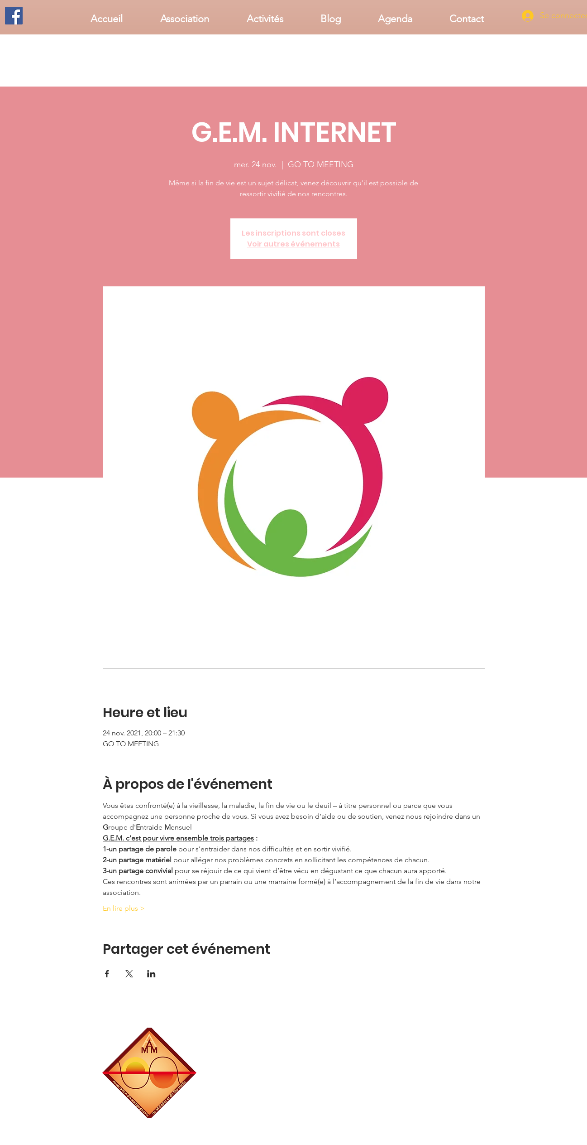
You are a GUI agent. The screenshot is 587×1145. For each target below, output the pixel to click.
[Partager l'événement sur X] (129, 973)
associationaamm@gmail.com (449, 1114)
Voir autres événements (293, 244)
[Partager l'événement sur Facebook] (107, 973)
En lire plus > (124, 908)
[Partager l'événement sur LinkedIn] (151, 973)
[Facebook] (14, 15)
